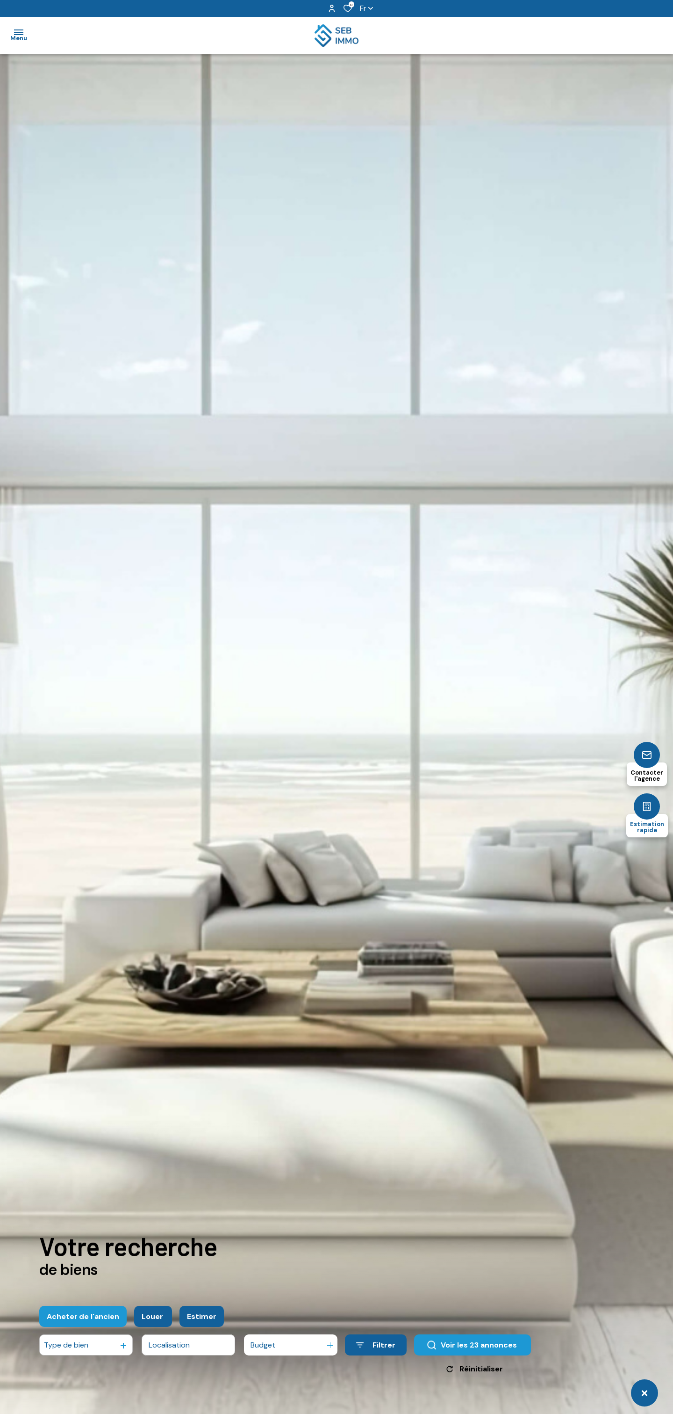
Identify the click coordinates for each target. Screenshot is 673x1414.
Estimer (201, 1321)
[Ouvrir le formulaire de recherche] (376, 1350)
